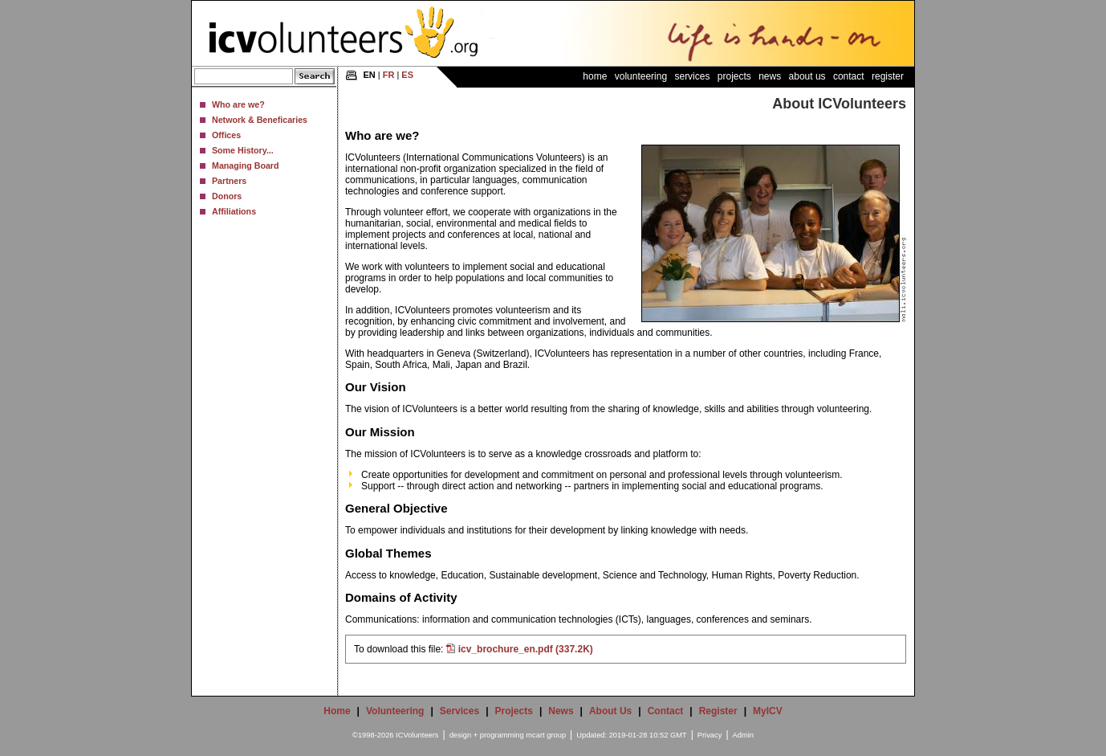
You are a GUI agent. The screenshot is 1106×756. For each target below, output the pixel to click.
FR (389, 75)
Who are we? (238, 104)
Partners (229, 181)
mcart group (546, 735)
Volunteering (641, 76)
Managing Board (245, 165)
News (769, 76)
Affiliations (234, 211)
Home (595, 76)
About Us (807, 76)
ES (407, 75)
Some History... (243, 150)
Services (692, 76)
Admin (743, 735)
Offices (226, 135)
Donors (227, 196)
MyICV (768, 711)
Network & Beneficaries (259, 120)
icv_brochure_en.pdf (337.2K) (525, 649)
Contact (848, 76)
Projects (734, 76)
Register (888, 76)
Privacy (709, 735)
